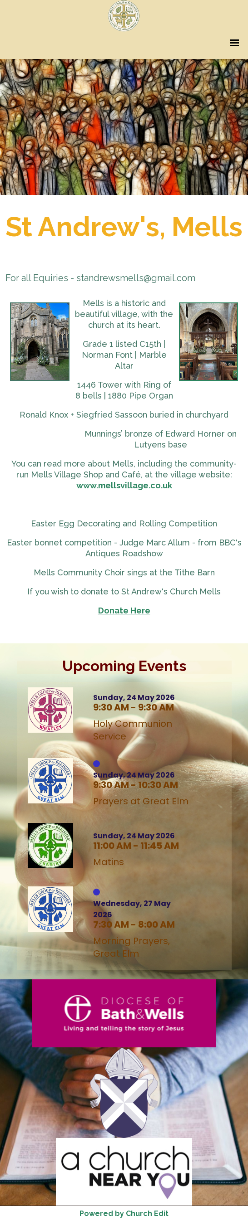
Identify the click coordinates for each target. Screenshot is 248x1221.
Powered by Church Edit (124, 1213)
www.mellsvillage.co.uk (124, 485)
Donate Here (124, 610)
